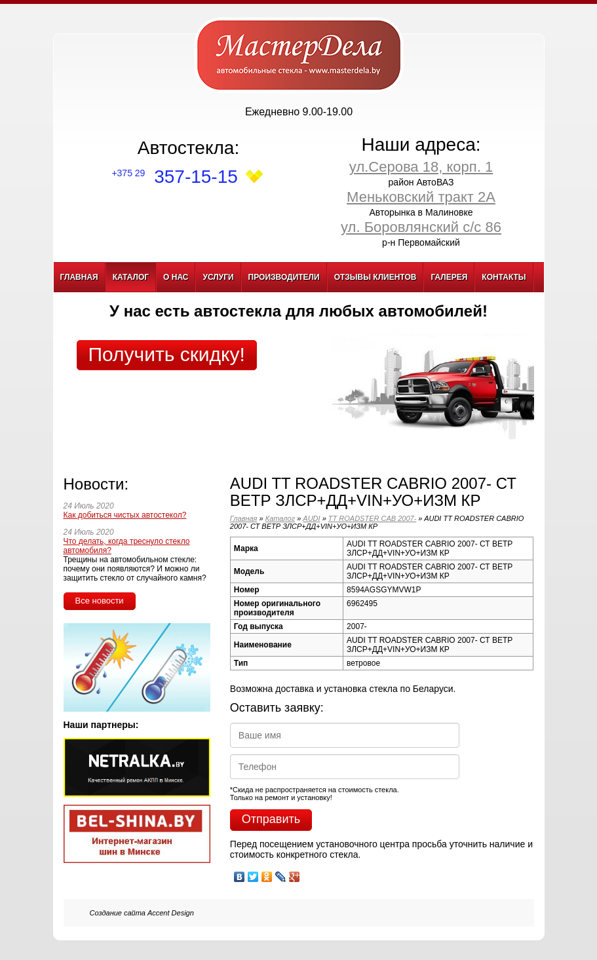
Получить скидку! (166, 354)
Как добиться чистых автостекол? (125, 515)
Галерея (449, 277)
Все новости (99, 600)
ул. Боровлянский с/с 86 (421, 227)
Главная (79, 277)
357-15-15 (174, 176)
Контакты (504, 277)
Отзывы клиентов (375, 277)
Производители (284, 277)
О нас (175, 277)
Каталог (131, 277)
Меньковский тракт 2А (421, 197)
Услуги (217, 277)
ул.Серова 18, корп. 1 (421, 167)
